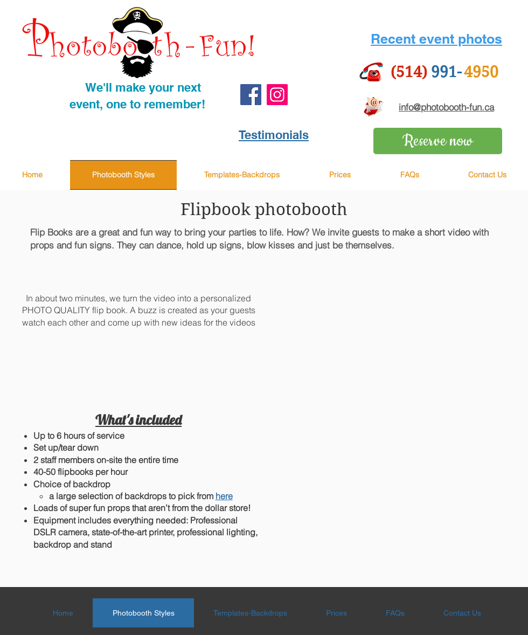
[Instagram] (277, 94)
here (224, 496)
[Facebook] (250, 94)
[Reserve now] (437, 141)
